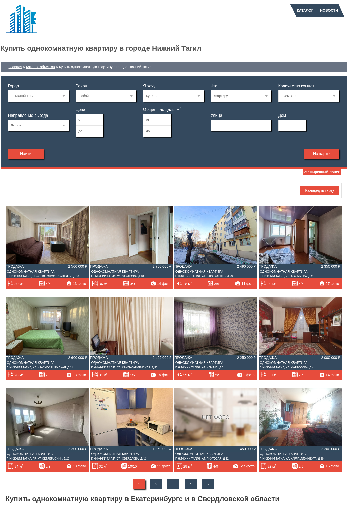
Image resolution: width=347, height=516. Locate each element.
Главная (15, 67)
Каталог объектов (40, 67)
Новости (329, 10)
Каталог (305, 10)
